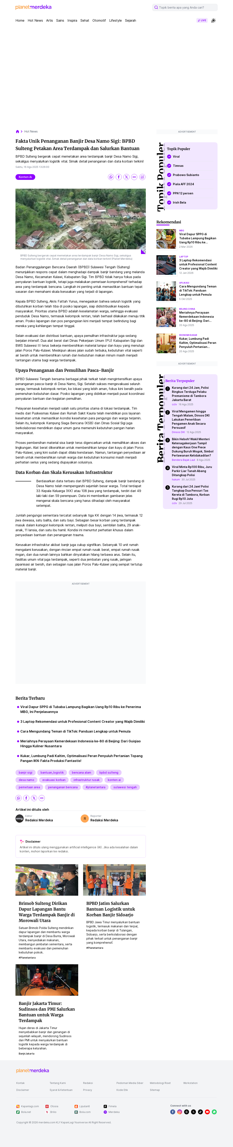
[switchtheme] (213, 20)
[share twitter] (126, 177)
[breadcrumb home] (19, 131)
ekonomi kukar (188, 335)
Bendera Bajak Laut (183, 459)
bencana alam (81, 772)
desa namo (26, 780)
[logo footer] (32, 1071)
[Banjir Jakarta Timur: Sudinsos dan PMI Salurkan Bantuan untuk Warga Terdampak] (46, 980)
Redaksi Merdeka (39, 820)
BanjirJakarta (26, 1053)
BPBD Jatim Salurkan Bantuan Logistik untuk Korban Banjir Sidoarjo (110, 909)
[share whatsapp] (111, 177)
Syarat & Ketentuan (61, 1089)
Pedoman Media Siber (129, 1083)
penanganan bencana (63, 787)
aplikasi (184, 283)
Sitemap (155, 1089)
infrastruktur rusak (87, 780)
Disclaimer (22, 1089)
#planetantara (95, 787)
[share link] (134, 177)
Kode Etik (122, 1089)
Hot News (35, 20)
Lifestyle (115, 20)
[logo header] (33, 7)
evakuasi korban (53, 780)
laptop (183, 256)
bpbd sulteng (108, 772)
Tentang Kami (58, 1083)
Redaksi (88, 1083)
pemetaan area (29, 787)
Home (19, 20)
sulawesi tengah (125, 787)
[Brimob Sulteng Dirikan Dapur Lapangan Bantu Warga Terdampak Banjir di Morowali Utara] (46, 880)
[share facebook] (119, 177)
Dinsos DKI (178, 432)
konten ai (25, 177)
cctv (174, 404)
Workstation (190, 1083)
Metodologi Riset (160, 1083)
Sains (60, 20)
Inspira (72, 20)
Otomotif (99, 20)
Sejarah (130, 20)
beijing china (187, 309)
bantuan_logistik (52, 772)
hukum (176, 479)
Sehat (84, 20)
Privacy (87, 1089)
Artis (49, 20)
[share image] (142, 177)
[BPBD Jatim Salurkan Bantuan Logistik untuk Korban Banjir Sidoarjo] (114, 880)
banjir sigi (25, 772)
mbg (181, 230)
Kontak (20, 1083)
